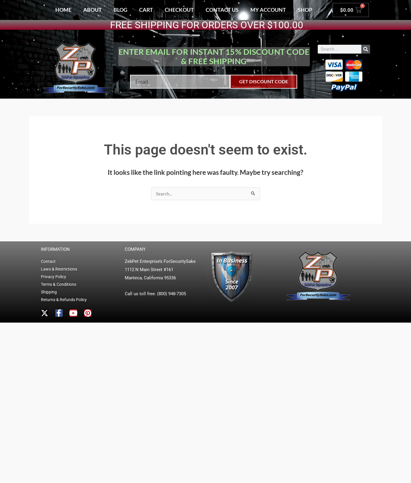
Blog (120, 9)
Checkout (179, 9)
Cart (146, 9)
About (92, 9)
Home (63, 9)
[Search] (365, 49)
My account (268, 9)
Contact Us (222, 9)
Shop (305, 9)
